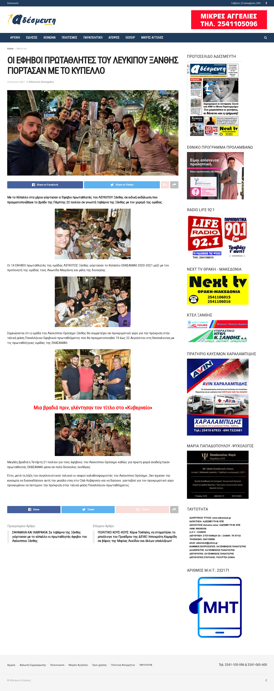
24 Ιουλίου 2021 (16, 81)
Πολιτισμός (69, 37)
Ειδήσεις (31, 37)
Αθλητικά (21, 48)
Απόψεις (113, 37)
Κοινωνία (49, 37)
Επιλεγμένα (47, 81)
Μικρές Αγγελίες (152, 37)
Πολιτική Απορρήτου (123, 665)
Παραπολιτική (92, 37)
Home (10, 48)
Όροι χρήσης (99, 665)
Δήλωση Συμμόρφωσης (33, 665)
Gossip (130, 37)
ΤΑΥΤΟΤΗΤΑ (145, 665)
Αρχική (15, 37)
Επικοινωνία (12, 3)
